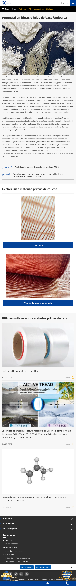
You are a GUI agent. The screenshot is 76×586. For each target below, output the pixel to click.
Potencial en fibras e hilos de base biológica (36, 9)
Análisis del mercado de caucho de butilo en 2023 (37, 167)
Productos (7, 518)
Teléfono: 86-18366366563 (10, 542)
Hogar (6, 9)
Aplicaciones (8, 523)
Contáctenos (9, 535)
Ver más (69, 377)
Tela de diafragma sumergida (38, 305)
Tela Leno (38, 247)
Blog (14, 9)
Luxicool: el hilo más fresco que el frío (20, 371)
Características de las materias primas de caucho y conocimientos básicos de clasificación (34, 499)
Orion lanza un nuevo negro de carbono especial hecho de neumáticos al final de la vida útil (38, 175)
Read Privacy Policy (42, 567)
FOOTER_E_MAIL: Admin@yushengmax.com (13, 549)
